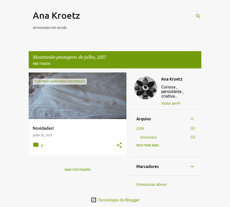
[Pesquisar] (198, 16)
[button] (119, 145)
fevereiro (148, 137)
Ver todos (42, 63)
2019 (140, 128)
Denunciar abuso (151, 184)
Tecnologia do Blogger (115, 200)
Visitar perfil (170, 103)
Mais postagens (78, 169)
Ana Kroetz (56, 15)
